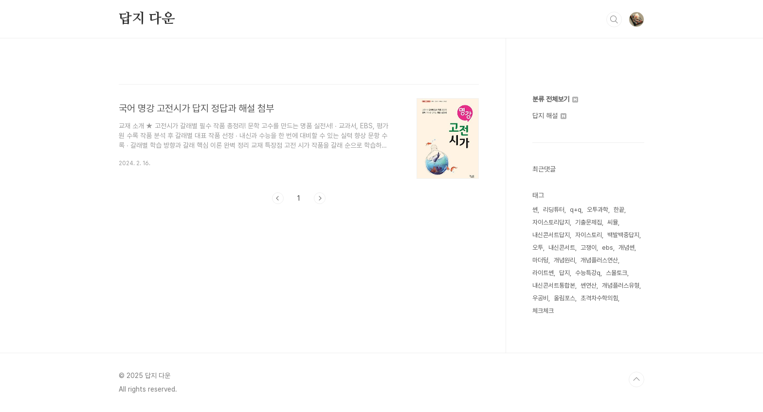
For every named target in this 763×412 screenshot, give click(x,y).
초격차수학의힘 (599, 298)
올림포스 (564, 298)
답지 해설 (549, 116)
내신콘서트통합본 (553, 285)
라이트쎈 (543, 272)
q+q (575, 209)
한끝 (619, 209)
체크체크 (543, 310)
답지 (564, 272)
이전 (278, 198)
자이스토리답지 (551, 222)
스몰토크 (616, 272)
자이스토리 (588, 235)
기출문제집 (588, 222)
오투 (537, 247)
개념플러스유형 (620, 285)
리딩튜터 (553, 209)
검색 (614, 19)
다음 (320, 198)
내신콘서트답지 (551, 235)
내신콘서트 (561, 247)
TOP (636, 379)
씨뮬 (612, 222)
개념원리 (564, 260)
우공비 (540, 298)
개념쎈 (626, 247)
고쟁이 (589, 247)
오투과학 (597, 209)
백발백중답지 (623, 235)
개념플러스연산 (599, 260)
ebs (607, 247)
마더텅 (540, 260)
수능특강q (587, 272)
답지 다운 (147, 19)
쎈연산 (589, 285)
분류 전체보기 (555, 99)
